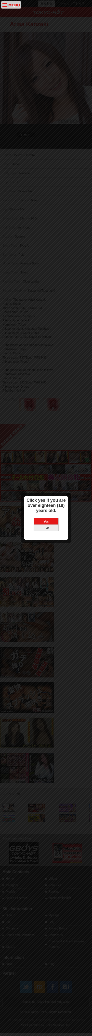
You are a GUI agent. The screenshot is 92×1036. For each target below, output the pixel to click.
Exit (46, 512)
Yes (46, 506)
